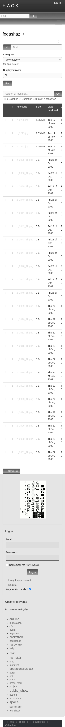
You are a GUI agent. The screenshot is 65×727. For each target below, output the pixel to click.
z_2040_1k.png (25, 199)
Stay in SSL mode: (16, 589)
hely (12, 648)
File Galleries (11, 99)
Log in (58, 2)
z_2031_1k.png (25, 452)
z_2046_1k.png (25, 266)
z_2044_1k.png (25, 252)
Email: (9, 539)
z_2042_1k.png (25, 226)
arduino (14, 619)
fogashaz (14, 633)
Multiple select (11, 64)
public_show (19, 690)
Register (12, 585)
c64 (12, 626)
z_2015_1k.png (25, 346)
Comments (11, 471)
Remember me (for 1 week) (22, 565)
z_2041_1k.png (25, 213)
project (13, 686)
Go (58, 93)
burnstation (15, 623)
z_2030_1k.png (25, 439)
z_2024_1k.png (25, 412)
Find (7, 83)
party (12, 672)
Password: (12, 552)
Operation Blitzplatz (31, 99)
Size (38, 106)
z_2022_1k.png (25, 385)
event (12, 629)
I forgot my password (19, 580)
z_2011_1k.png (25, 332)
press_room (16, 683)
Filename (22, 106)
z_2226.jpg (23, 120)
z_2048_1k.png (25, 292)
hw (12, 653)
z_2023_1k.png (25, 399)
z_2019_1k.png (25, 372)
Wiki (10, 721)
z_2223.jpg (23, 133)
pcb (12, 676)
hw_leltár (15, 657)
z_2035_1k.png (25, 159)
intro (12, 661)
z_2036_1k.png (25, 173)
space (14, 702)
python (13, 694)
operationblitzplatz (21, 668)
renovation (15, 698)
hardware (16, 644)
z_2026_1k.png (25, 425)
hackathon (16, 637)
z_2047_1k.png (25, 279)
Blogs (20, 721)
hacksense (15, 640)
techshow (15, 710)
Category (8, 54)
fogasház (12, 34)
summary (15, 706)
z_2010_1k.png (25, 319)
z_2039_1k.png (25, 186)
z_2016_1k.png (25, 359)
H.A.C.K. (11, 5)
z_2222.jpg (23, 146)
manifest (14, 665)
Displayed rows (12, 70)
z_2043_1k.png (25, 239)
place (12, 679)
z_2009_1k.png (25, 306)
